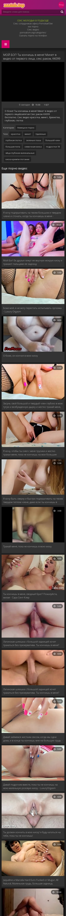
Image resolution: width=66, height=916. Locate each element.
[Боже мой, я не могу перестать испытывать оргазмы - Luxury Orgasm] (33, 287)
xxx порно (33, 26)
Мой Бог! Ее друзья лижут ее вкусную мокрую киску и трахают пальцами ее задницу (32, 262)
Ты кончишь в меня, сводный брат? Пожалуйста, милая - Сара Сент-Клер (30, 595)
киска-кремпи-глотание (17, 159)
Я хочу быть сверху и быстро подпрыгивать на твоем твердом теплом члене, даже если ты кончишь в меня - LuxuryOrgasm (33, 500)
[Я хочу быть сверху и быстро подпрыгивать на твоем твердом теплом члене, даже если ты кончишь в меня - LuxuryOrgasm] (33, 477)
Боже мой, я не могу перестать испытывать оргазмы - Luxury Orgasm (32, 309)
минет (28, 134)
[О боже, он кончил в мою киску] (33, 334)
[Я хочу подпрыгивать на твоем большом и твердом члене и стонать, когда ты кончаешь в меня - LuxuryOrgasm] (33, 191)
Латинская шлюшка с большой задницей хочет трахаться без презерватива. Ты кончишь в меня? (31, 643)
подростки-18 (53, 146)
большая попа (13, 146)
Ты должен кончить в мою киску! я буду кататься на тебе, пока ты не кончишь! (32, 834)
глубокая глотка (14, 140)
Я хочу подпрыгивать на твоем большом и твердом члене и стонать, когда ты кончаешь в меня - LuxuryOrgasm (32, 214)
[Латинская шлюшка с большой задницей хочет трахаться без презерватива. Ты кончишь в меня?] (33, 620)
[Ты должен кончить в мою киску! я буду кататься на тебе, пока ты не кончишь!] (33, 811)
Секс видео (33, 29)
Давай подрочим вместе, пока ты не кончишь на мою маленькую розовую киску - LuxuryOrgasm (30, 786)
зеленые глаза (33, 140)
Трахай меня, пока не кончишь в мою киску (27, 546)
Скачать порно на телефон (33, 35)
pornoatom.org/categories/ (33, 32)
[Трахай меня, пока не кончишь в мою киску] (33, 525)
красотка (15, 134)
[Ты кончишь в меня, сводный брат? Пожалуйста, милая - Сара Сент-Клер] (33, 573)
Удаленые (40, 134)
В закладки (24, 104)
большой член (52, 140)
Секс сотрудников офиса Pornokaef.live (33, 23)
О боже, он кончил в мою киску (20, 355)
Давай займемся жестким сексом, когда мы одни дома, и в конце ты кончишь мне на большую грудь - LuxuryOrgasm (33, 738)
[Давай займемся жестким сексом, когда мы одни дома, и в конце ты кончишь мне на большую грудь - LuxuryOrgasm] (33, 715)
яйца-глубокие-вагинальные (20, 153)
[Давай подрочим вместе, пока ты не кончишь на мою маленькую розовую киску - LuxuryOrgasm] (33, 763)
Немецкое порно (25, 127)
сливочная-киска (33, 146)
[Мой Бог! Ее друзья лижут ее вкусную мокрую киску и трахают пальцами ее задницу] (33, 239)
